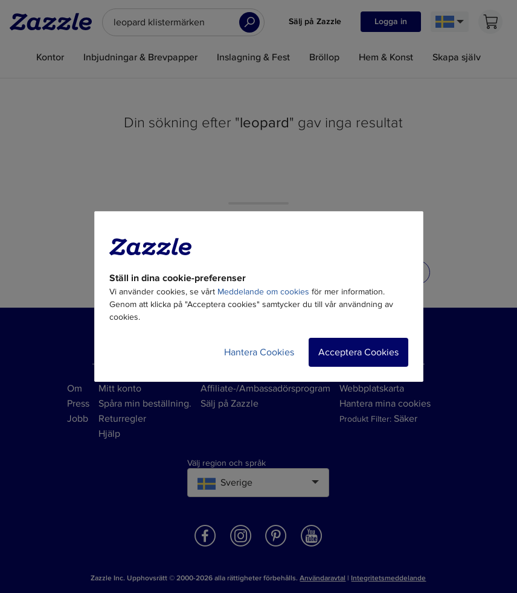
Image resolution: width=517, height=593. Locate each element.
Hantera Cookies (259, 352)
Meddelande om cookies (263, 292)
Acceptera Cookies (358, 352)
